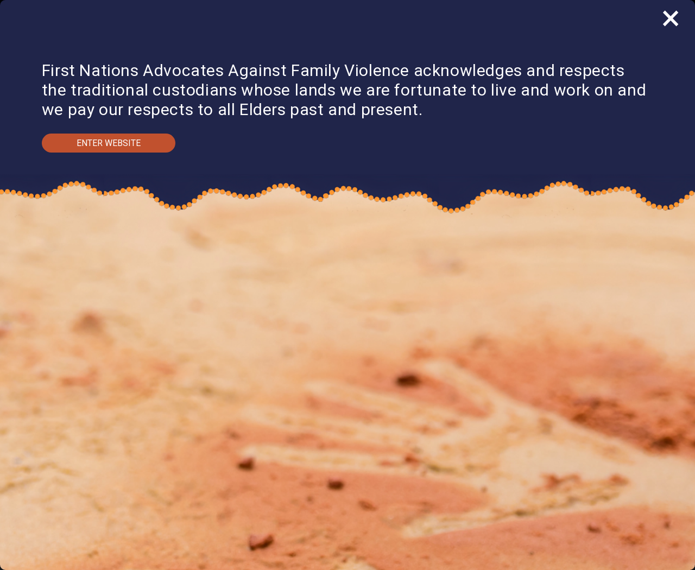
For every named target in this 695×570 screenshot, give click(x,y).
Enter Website (109, 143)
